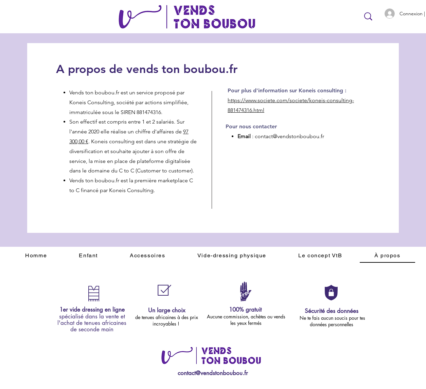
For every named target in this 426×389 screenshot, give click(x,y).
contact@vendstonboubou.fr (289, 136)
